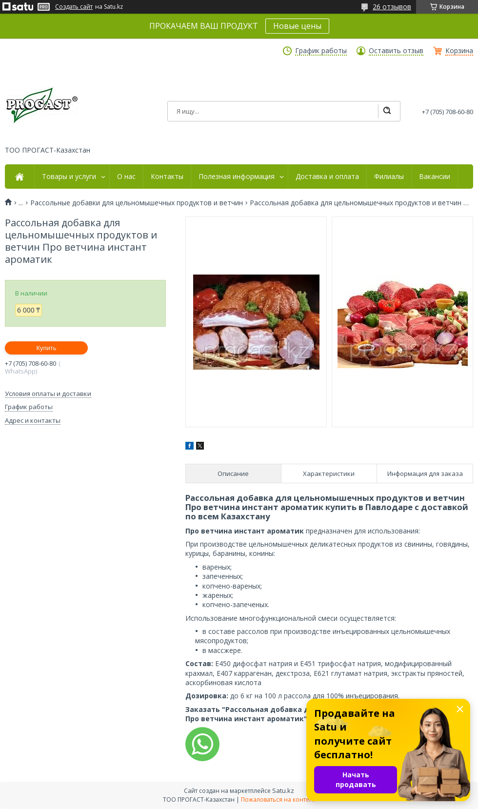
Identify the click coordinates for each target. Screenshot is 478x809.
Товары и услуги (69, 176)
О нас (126, 176)
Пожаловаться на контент (278, 799)
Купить (46, 348)
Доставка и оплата (327, 176)
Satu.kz (283, 790)
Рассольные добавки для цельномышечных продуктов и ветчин (136, 202)
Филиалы (389, 176)
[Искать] (387, 111)
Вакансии (434, 176)
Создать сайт (74, 6)
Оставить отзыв (396, 50)
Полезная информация (237, 176)
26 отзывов (392, 6)
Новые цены (297, 25)
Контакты (167, 176)
